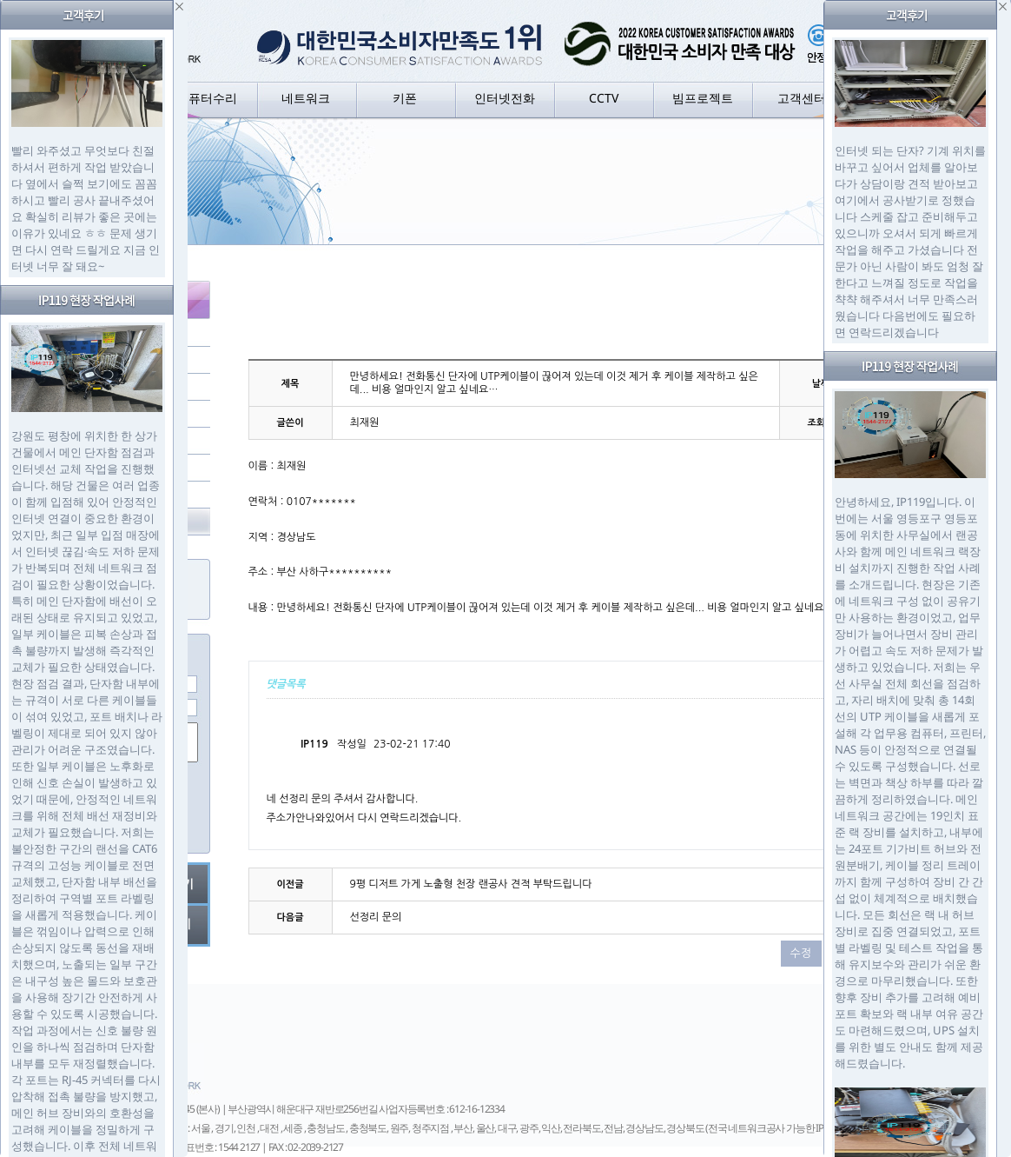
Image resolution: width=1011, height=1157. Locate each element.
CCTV (603, 98)
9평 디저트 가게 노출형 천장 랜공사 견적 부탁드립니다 (471, 884)
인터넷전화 (504, 98)
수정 (800, 953)
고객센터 (801, 98)
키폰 (405, 98)
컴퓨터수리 (206, 98)
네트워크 (305, 98)
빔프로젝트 (702, 98)
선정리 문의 (376, 917)
